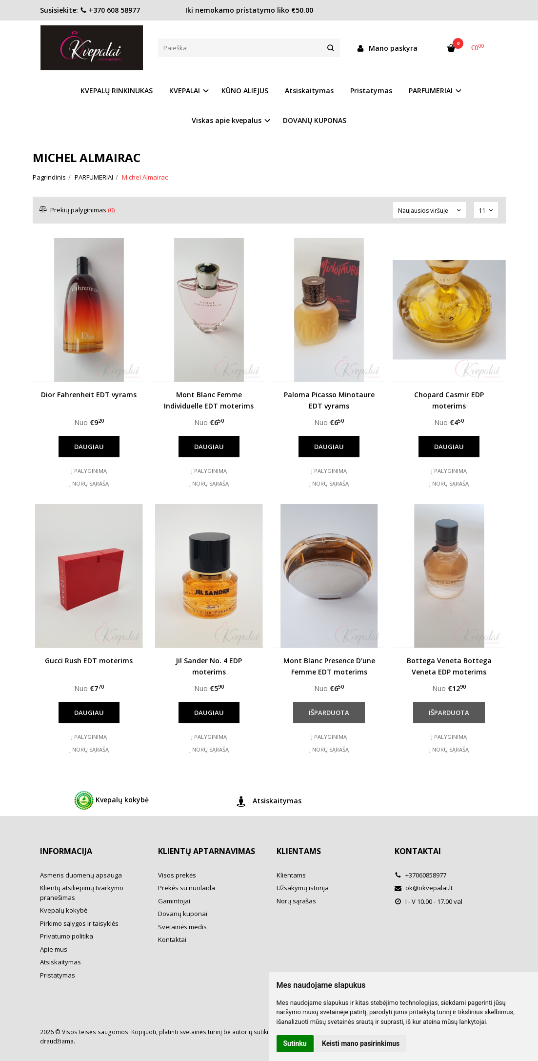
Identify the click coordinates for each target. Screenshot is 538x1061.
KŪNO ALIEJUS (244, 90)
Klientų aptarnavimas (206, 851)
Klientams (299, 851)
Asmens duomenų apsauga (81, 875)
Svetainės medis (182, 926)
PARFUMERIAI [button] (431, 90)
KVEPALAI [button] (184, 90)
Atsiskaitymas (309, 90)
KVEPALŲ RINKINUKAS (116, 90)
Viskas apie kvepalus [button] (226, 120)
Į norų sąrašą (89, 483)
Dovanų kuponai (182, 913)
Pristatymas (371, 90)
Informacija (66, 851)
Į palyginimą (89, 470)
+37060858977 (420, 875)
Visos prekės (177, 875)
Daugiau (89, 446)
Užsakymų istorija (303, 887)
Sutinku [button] (295, 1043)
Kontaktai (172, 939)
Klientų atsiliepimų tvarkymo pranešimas (81, 892)
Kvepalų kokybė (111, 800)
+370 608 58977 (110, 10)
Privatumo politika (66, 936)
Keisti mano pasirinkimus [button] (360, 1043)
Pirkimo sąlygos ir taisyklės (79, 923)
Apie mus (53, 949)
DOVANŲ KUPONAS (314, 120)
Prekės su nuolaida (186, 887)
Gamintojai (174, 901)
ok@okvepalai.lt (424, 887)
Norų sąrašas (296, 901)
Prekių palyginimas (77, 209)
